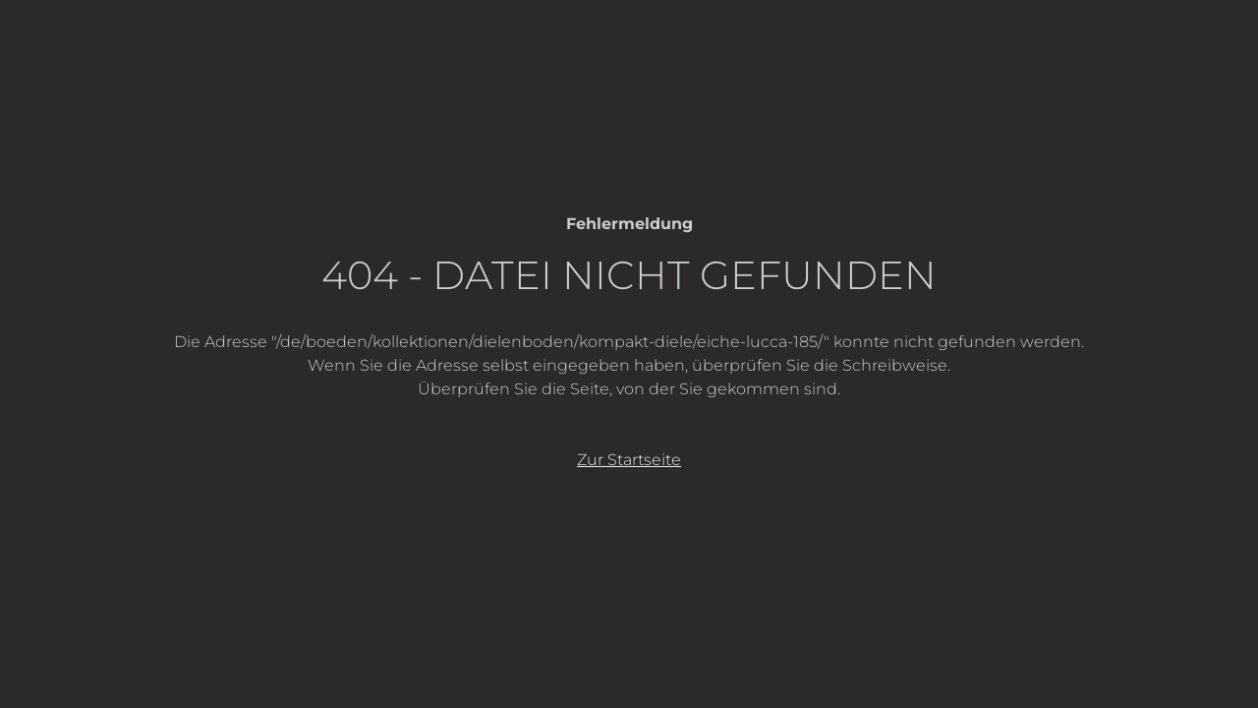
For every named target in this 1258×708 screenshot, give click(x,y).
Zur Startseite (629, 459)
